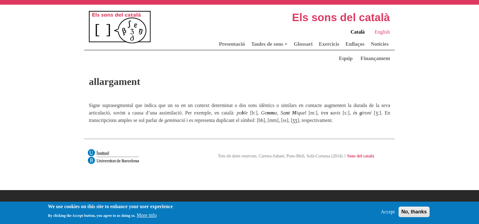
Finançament (375, 58)
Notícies (380, 44)
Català (358, 32)
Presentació (232, 44)
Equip (346, 58)
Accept (388, 213)
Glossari (303, 44)
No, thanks (414, 213)
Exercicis (329, 44)
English (382, 32)
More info (147, 217)
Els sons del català (341, 17)
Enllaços (354, 44)
